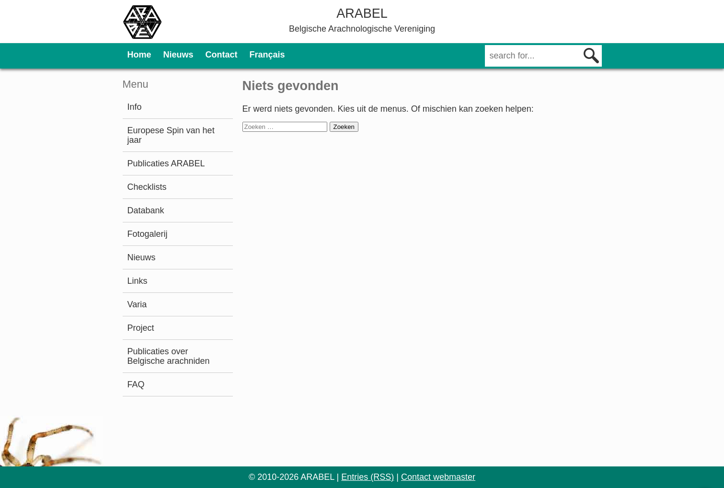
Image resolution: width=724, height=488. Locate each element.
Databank (145, 210)
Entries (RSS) (367, 477)
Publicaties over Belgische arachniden (168, 356)
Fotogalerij (147, 234)
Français (267, 54)
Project (140, 328)
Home (139, 54)
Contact (222, 54)
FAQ (136, 384)
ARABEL (362, 13)
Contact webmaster (438, 477)
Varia (137, 304)
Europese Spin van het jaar (171, 135)
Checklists (147, 187)
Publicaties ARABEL (166, 163)
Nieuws (178, 54)
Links (137, 281)
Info (134, 107)
